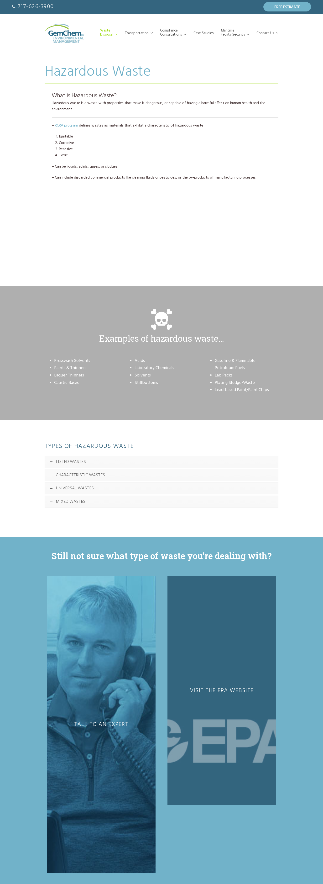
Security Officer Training (146, 810)
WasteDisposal (133, 702)
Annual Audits (139, 825)
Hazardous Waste (141, 713)
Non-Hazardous (140, 750)
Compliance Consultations (137, 761)
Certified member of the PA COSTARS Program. (76, 820)
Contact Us (135, 833)
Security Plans (139, 815)
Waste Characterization (145, 772)
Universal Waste (140, 723)
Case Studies (137, 790)
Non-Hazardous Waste (145, 729)
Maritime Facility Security (139, 799)
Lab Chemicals (139, 718)
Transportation (138, 737)
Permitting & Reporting (145, 782)
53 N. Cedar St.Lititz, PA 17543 (226, 690)
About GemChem (141, 852)
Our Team (136, 847)
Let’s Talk (136, 841)
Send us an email (227, 709)
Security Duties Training (145, 820)
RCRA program (66, 125)
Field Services (139, 777)
